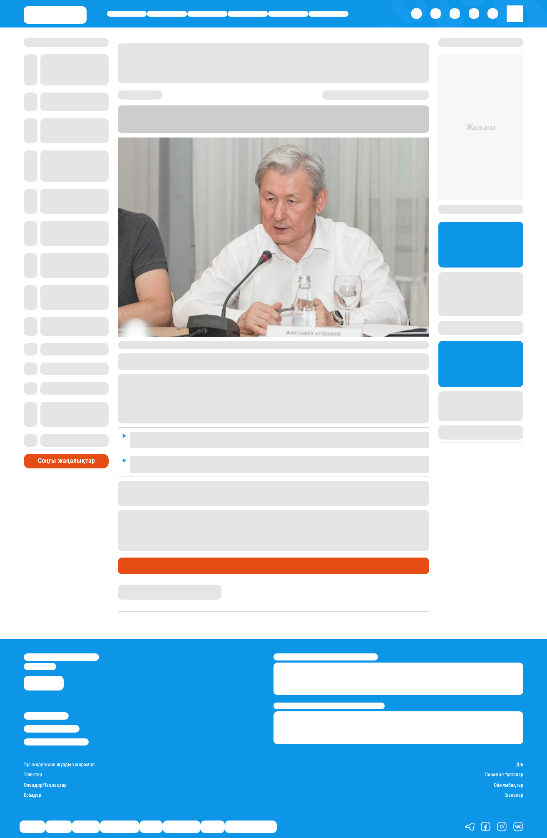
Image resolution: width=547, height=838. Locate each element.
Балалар (514, 795)
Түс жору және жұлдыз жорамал (59, 765)
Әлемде (207, 14)
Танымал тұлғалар (504, 775)
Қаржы (167, 14)
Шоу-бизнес (328, 14)
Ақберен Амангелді (141, 588)
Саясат (126, 14)
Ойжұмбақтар (508, 785)
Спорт (287, 14)
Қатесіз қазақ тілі (251, 826)
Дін (519, 765)
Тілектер (33, 775)
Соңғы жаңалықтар (66, 461)
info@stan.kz (40, 666)
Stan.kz (390, 122)
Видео (212, 826)
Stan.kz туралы (46, 715)
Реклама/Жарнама (52, 728)
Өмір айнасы (248, 14)
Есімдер (32, 795)
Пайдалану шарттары (56, 741)
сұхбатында (202, 419)
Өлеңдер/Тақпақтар (45, 785)
